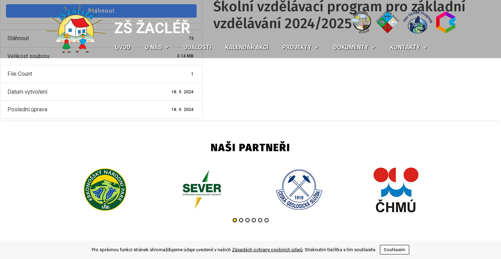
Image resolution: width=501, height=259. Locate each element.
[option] (105, 189)
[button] (165, 47)
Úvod (123, 47)
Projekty (300, 47)
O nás (157, 47)
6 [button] (266, 220)
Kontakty (409, 47)
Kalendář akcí (246, 47)
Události (197, 47)
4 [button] (254, 220)
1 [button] (235, 220)
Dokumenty (354, 47)
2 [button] (241, 220)
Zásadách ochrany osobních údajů (267, 249)
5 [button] (260, 220)
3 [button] (247, 220)
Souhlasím (394, 249)
